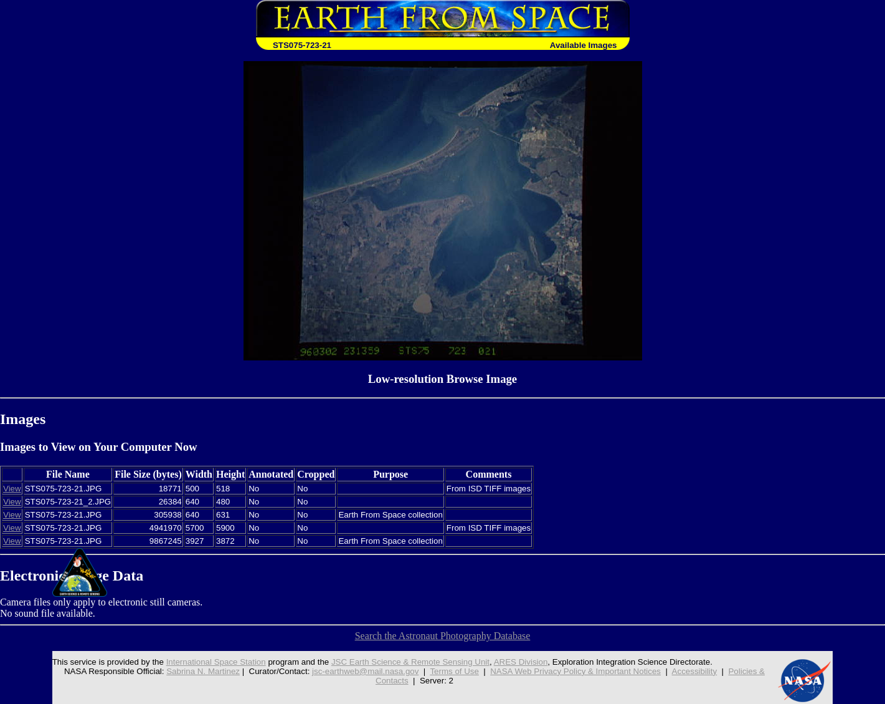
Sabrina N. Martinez (203, 671)
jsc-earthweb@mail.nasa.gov (365, 671)
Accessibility (694, 671)
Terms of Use (454, 671)
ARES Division (521, 662)
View (12, 488)
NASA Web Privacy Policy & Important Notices (575, 671)
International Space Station (216, 662)
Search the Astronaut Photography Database (443, 635)
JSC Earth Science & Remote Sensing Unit (410, 662)
